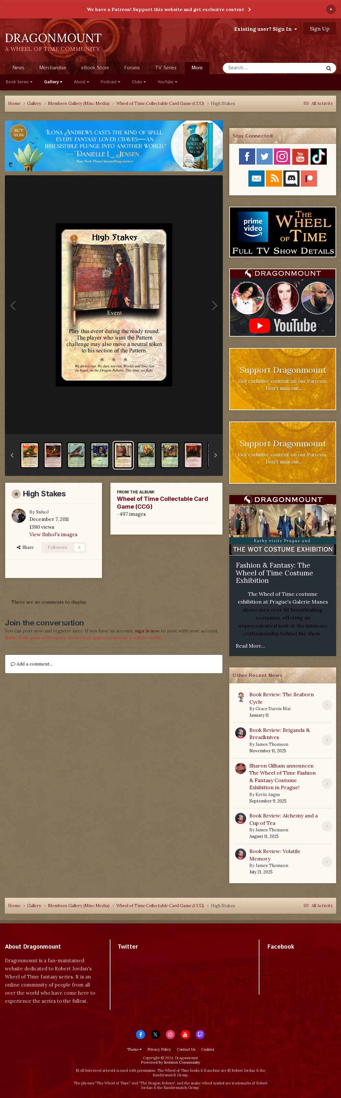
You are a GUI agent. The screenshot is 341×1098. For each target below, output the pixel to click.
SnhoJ (42, 512)
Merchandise (52, 67)
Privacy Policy (159, 1049)
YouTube (167, 82)
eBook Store (95, 67)
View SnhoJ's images (53, 534)
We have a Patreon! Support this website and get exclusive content (165, 9)
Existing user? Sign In (265, 29)
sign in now (147, 631)
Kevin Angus (268, 794)
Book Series (19, 82)
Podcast (110, 82)
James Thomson (272, 744)
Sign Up (319, 28)
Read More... (250, 646)
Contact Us (186, 1049)
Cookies (207, 1049)
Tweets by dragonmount (146, 958)
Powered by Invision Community (170, 1062)
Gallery (53, 82)
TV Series (165, 67)
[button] (12, 455)
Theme (134, 1049)
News (18, 67)
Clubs (139, 82)
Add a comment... (31, 664)
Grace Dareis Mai (273, 708)
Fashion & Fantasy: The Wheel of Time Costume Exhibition (274, 573)
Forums (132, 67)
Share (25, 547)
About (81, 82)
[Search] (256, 68)
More (197, 67)
